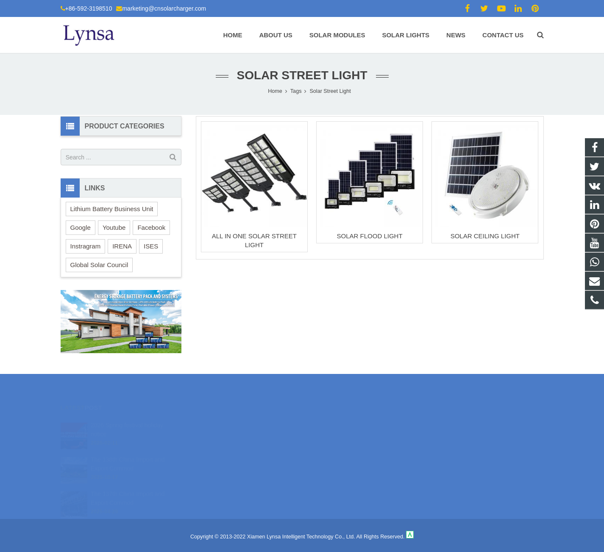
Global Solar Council (99, 264)
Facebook (151, 227)
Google (80, 227)
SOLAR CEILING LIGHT (485, 236)
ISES (151, 246)
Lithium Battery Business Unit (111, 208)
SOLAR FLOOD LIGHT (370, 236)
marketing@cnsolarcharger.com (164, 8)
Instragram (85, 246)
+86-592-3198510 (88, 8)
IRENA (122, 246)
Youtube (114, 227)
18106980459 (332, 422)
